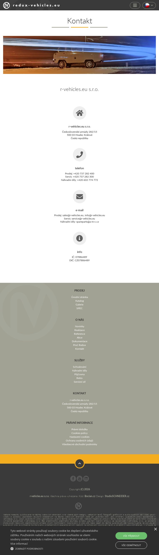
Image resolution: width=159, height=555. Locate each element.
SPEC (79, 308)
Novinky (79, 326)
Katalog (79, 300)
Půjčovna (79, 374)
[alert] (79, 540)
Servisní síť (79, 381)
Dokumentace (79, 341)
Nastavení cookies (79, 436)
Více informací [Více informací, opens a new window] (19, 543)
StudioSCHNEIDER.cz (117, 496)
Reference (79, 333)
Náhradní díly (79, 370)
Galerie (79, 304)
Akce (79, 337)
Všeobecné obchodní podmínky (79, 444)
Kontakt (79, 348)
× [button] (155, 529)
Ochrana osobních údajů (79, 440)
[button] (55, 548)
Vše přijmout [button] (131, 535)
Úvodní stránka (79, 297)
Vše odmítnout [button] (131, 545)
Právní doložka (79, 429)
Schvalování (79, 366)
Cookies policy (79, 433)
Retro (79, 378)
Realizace (79, 330)
